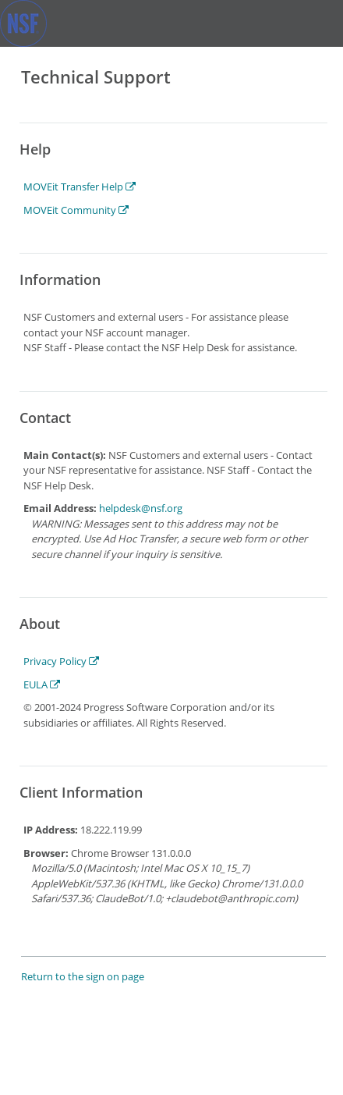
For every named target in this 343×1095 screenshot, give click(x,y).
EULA (41, 684)
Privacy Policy (61, 661)
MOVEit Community (76, 210)
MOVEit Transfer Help (79, 187)
